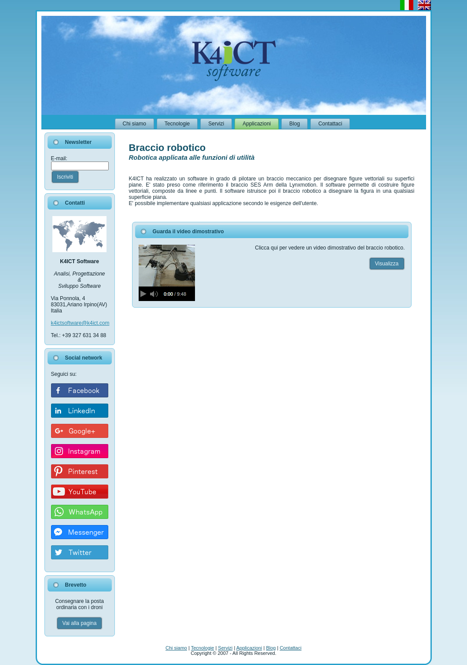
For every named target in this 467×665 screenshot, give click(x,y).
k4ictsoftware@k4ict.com (80, 323)
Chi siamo (176, 647)
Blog (271, 647)
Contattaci (290, 647)
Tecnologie (202, 647)
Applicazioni (249, 647)
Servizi (225, 647)
